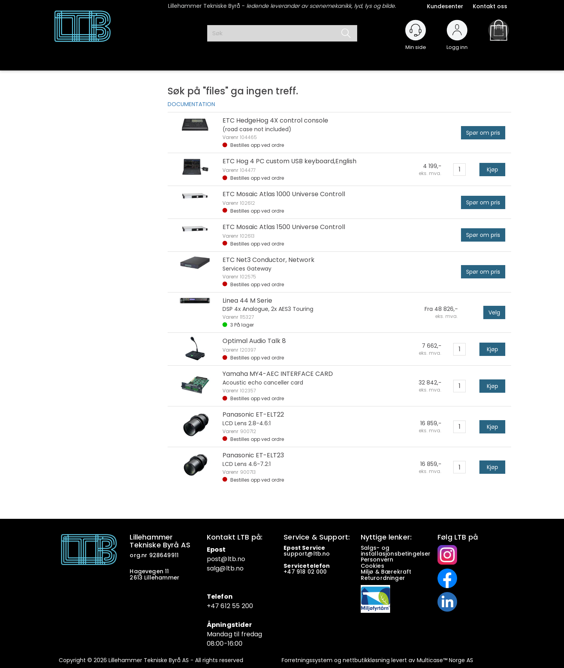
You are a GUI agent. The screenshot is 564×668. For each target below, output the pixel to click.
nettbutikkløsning (366, 660)
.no (240, 558)
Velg (494, 312)
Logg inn (457, 43)
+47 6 (216, 605)
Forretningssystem (307, 660)
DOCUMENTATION (191, 104)
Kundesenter (445, 6)
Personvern (377, 559)
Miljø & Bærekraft (386, 572)
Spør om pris (483, 133)
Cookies (373, 566)
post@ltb (221, 558)
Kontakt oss (490, 6)
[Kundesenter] (415, 30)
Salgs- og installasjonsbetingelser (396, 551)
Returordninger (384, 578)
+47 (290, 572)
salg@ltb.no (225, 568)
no (326, 554)
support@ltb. (303, 554)
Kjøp (492, 169)
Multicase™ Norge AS (445, 660)
